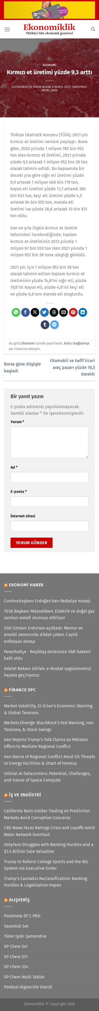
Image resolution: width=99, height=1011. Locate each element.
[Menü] (7, 29)
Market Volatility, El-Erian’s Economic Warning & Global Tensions (48, 709)
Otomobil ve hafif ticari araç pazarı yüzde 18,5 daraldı (72, 367)
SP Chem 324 (16, 966)
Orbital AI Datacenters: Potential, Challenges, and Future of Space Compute (47, 777)
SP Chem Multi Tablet (24, 976)
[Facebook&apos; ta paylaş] (25, 312)
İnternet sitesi (23, 516)
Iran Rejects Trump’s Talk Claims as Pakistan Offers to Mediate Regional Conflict (46, 743)
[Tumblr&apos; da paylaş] (45, 324)
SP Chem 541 (16, 946)
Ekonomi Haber (26, 584)
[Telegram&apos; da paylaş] (54, 324)
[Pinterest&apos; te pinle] (73, 312)
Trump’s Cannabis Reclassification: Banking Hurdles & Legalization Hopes (45, 882)
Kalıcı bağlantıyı (76, 343)
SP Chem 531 (16, 956)
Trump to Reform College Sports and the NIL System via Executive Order (46, 865)
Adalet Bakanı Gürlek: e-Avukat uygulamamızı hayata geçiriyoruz (47, 672)
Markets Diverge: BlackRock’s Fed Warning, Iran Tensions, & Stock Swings (48, 726)
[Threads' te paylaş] (54, 312)
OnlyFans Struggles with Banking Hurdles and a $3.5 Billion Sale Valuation (48, 848)
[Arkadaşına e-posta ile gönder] (63, 312)
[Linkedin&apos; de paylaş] (82, 312)
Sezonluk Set (16, 926)
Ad (14, 467)
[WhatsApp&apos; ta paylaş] (16, 312)
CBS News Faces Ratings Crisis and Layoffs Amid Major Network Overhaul (49, 831)
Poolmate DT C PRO (22, 915)
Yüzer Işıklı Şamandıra (25, 936)
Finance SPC (22, 689)
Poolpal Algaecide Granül (28, 986)
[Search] (93, 29)
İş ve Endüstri (25, 794)
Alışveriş (19, 899)
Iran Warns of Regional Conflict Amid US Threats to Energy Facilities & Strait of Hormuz (49, 760)
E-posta (19, 491)
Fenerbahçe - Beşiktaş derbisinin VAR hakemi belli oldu (47, 655)
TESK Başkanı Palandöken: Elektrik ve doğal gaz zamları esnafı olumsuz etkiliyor (49, 614)
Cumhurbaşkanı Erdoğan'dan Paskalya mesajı (47, 600)
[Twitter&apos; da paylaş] (44, 312)
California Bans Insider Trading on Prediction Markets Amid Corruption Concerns (47, 814)
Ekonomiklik (22, 87)
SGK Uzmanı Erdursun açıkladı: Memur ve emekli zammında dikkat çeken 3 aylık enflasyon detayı (43, 634)
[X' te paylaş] (35, 312)
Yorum (17, 422)
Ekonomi (49, 65)
